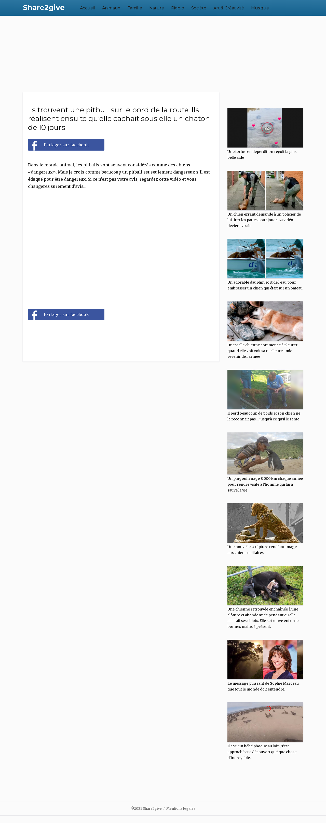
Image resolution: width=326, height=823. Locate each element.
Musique (260, 8)
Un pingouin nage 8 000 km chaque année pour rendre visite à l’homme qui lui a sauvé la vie (265, 484)
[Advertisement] (163, 54)
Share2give (44, 7)
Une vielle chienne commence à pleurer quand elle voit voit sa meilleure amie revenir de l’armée (262, 351)
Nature (156, 8)
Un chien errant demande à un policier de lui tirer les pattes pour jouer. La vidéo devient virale (264, 220)
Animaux (111, 8)
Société (198, 8)
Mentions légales (180, 808)
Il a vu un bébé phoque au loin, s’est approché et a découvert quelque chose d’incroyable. (261, 752)
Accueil (87, 8)
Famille (134, 8)
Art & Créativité (228, 8)
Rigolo (177, 8)
